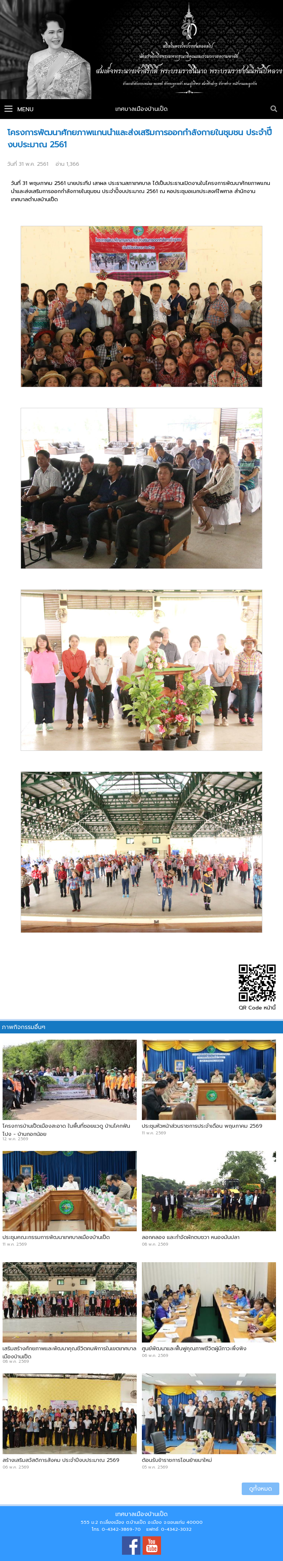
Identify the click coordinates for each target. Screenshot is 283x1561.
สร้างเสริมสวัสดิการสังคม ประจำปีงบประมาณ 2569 (61, 1460)
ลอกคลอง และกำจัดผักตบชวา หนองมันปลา (191, 1237)
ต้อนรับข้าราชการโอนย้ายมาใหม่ (177, 1460)
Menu (19, 109)
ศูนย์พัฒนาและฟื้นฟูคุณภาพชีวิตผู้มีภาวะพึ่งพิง (194, 1348)
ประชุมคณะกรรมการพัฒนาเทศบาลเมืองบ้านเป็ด (56, 1237)
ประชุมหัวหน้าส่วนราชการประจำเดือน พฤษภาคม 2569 (202, 1126)
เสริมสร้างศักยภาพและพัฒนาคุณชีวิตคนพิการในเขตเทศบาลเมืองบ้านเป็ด (69, 1352)
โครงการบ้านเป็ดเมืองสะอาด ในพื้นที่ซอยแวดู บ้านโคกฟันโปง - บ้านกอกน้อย (66, 1130)
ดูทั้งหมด (260, 1488)
